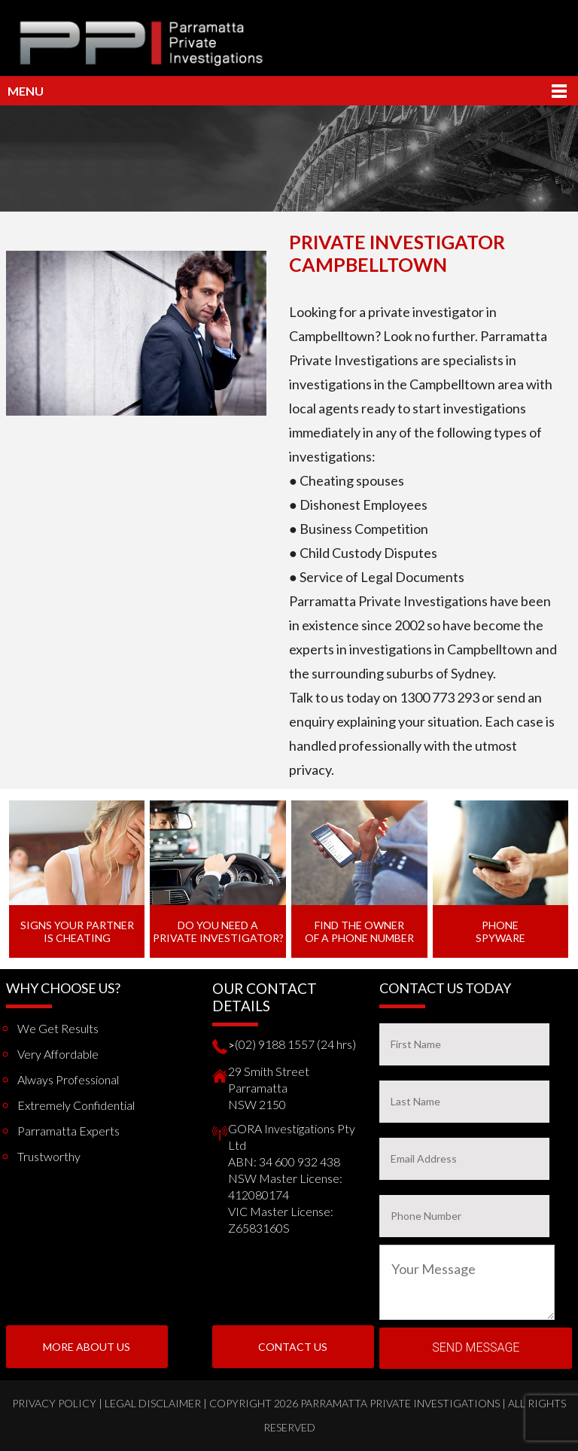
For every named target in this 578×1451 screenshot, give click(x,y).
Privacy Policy (54, 1403)
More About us (86, 1346)
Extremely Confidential (76, 1105)
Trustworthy (49, 1156)
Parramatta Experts (68, 1130)
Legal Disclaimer (153, 1403)
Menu (26, 91)
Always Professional (68, 1079)
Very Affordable (58, 1054)
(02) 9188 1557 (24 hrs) (295, 1044)
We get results (58, 1028)
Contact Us (292, 1346)
